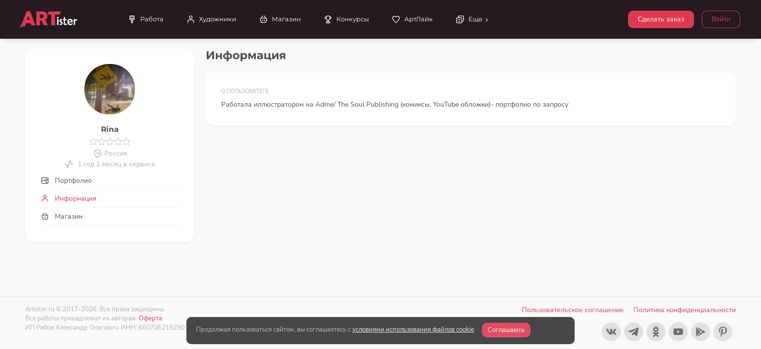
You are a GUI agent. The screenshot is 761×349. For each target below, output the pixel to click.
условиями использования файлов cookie (413, 329)
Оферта (150, 318)
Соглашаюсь (506, 330)
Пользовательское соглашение (573, 310)
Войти (720, 19)
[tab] (110, 181)
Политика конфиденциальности (684, 310)
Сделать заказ (661, 19)
